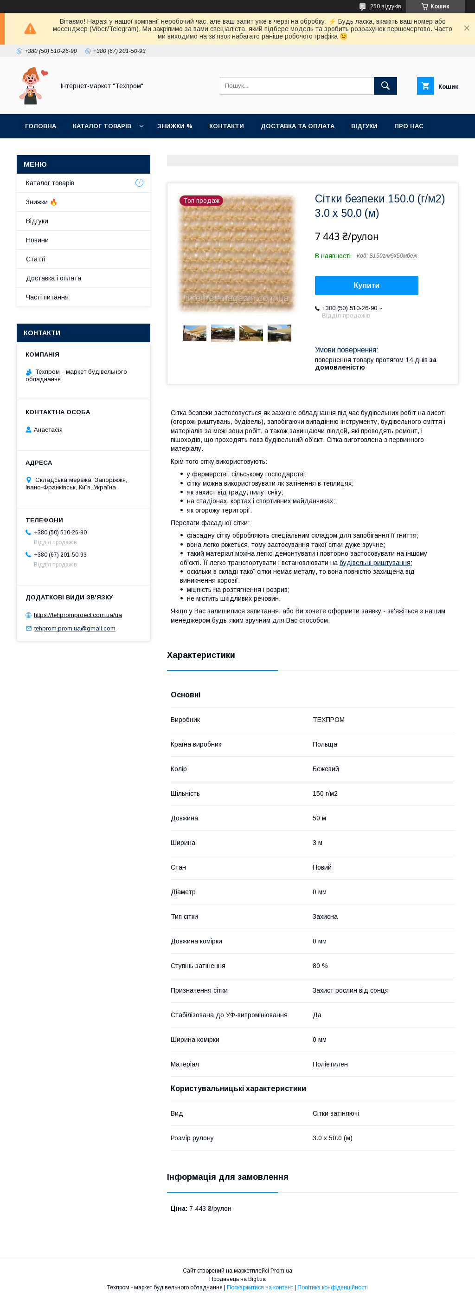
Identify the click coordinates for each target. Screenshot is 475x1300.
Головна (40, 126)
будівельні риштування (375, 562)
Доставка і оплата (53, 278)
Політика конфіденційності (332, 1287)
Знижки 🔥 (42, 202)
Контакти (226, 126)
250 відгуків (385, 6)
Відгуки (364, 126)
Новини (39, 150)
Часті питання (47, 297)
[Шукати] (385, 86)
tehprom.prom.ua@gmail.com (75, 628)
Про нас (409, 126)
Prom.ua (281, 1271)
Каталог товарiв (102, 126)
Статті (81, 150)
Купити (367, 285)
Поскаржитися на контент (260, 1287)
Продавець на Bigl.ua (237, 1279)
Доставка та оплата (297, 126)
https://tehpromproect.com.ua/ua (78, 614)
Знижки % (175, 126)
